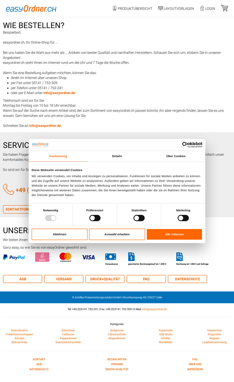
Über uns (195, 364)
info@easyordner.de (154, 309)
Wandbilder (166, 342)
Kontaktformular (23, 209)
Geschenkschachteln (68, 342)
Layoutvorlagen (176, 9)
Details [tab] (117, 156)
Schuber (20, 338)
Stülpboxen (117, 330)
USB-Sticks (165, 334)
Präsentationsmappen (19, 334)
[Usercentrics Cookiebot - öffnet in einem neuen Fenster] (185, 145)
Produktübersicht (132, 9)
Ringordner (214, 334)
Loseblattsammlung (214, 342)
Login (207, 9)
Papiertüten (166, 330)
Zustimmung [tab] (58, 156)
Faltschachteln (117, 334)
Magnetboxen (117, 338)
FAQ (146, 279)
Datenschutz (187, 279)
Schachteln (68, 330)
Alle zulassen (174, 234)
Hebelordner (214, 330)
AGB (22, 279)
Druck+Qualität (105, 279)
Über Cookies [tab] (176, 156)
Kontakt (39, 359)
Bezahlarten (116, 359)
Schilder (166, 338)
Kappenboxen (68, 338)
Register (214, 338)
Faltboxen (68, 334)
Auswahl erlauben (117, 234)
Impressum (195, 369)
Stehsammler (19, 342)
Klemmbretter (19, 330)
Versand (64, 279)
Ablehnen (59, 234)
